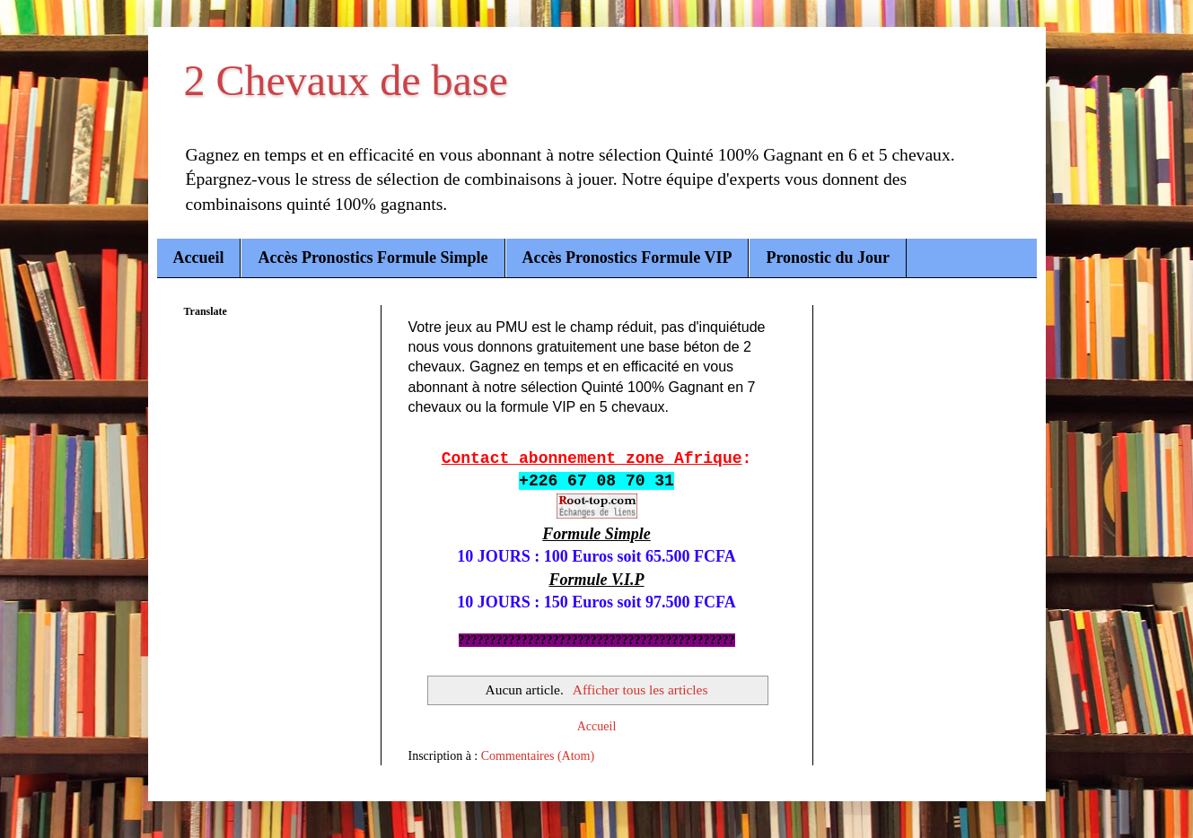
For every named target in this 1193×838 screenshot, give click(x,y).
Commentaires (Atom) (537, 756)
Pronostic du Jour (828, 257)
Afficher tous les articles (640, 689)
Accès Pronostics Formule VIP (627, 257)
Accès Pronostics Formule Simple (372, 257)
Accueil (198, 257)
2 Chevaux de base (346, 80)
